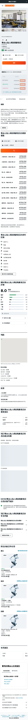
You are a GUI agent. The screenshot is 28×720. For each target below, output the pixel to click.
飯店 (9, 715)
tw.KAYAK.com (4, 715)
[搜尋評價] (15, 313)
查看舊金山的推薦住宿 (22, 611)
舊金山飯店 (6, 683)
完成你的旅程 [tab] (6, 670)
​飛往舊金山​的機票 (8, 679)
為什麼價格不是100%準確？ (14, 708)
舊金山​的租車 (7, 681)
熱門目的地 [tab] (14, 670)
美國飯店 (23, 715)
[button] (26, 1)
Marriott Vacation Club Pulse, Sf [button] (9, 629)
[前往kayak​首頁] (9, 5)
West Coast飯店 (14, 716)
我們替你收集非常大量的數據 (14, 705)
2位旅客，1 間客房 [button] (8, 59)
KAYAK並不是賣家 (14, 702)
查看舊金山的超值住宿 (22, 581)
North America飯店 (16, 715)
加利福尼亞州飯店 (5, 716)
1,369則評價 (10, 50)
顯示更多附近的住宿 (22, 550)
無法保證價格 (20, 697)
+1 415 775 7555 (6, 48)
